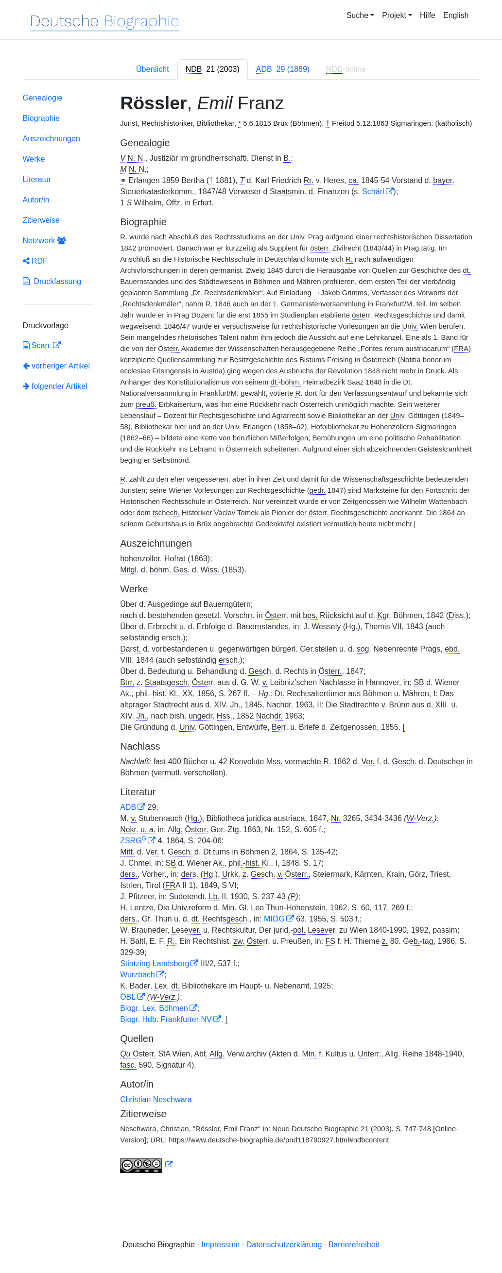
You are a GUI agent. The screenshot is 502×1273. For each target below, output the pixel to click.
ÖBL (128, 997)
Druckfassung (52, 281)
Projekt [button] (394, 15)
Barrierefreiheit (354, 1244)
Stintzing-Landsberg (154, 963)
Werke (34, 159)
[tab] (212, 69)
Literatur (37, 179)
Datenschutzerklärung (284, 1244)
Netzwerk (44, 240)
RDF (35, 261)
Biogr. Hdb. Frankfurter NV (166, 1019)
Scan (37, 345)
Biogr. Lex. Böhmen (154, 1008)
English (455, 15)
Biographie (41, 118)
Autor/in (36, 200)
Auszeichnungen (51, 138)
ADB (128, 807)
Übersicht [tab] (152, 69)
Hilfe (427, 15)
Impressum (220, 1244)
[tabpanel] (251, 635)
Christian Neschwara (156, 1099)
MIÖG (274, 919)
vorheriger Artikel (56, 366)
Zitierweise (41, 220)
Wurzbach (137, 975)
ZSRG (133, 841)
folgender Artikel (55, 386)
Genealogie (43, 98)
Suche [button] (357, 15)
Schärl (373, 191)
